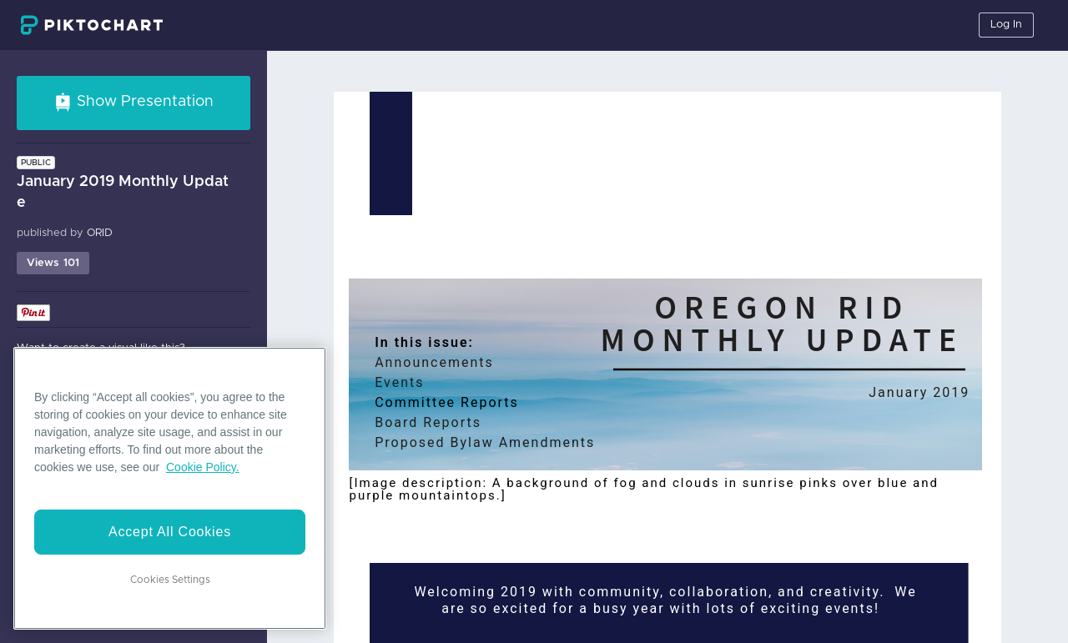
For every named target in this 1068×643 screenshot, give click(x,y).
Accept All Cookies (169, 532)
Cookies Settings (170, 580)
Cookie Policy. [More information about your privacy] (202, 467)
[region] (169, 488)
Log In (1006, 24)
